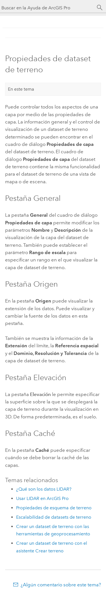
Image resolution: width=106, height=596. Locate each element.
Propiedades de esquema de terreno (54, 507)
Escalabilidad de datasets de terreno (53, 517)
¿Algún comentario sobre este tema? (61, 585)
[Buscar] (100, 7)
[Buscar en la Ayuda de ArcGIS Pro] (47, 8)
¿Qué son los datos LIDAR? (44, 489)
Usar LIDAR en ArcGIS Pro (42, 498)
